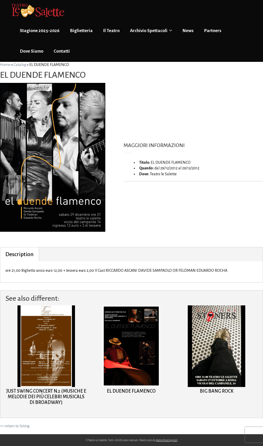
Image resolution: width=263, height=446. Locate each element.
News (188, 30)
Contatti (62, 51)
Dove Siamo (31, 51)
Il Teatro (111, 30)
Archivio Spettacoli (151, 30)
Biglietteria (81, 30)
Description (19, 254)
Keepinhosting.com (166, 440)
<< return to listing (15, 426)
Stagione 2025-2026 (40, 30)
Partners (212, 30)
